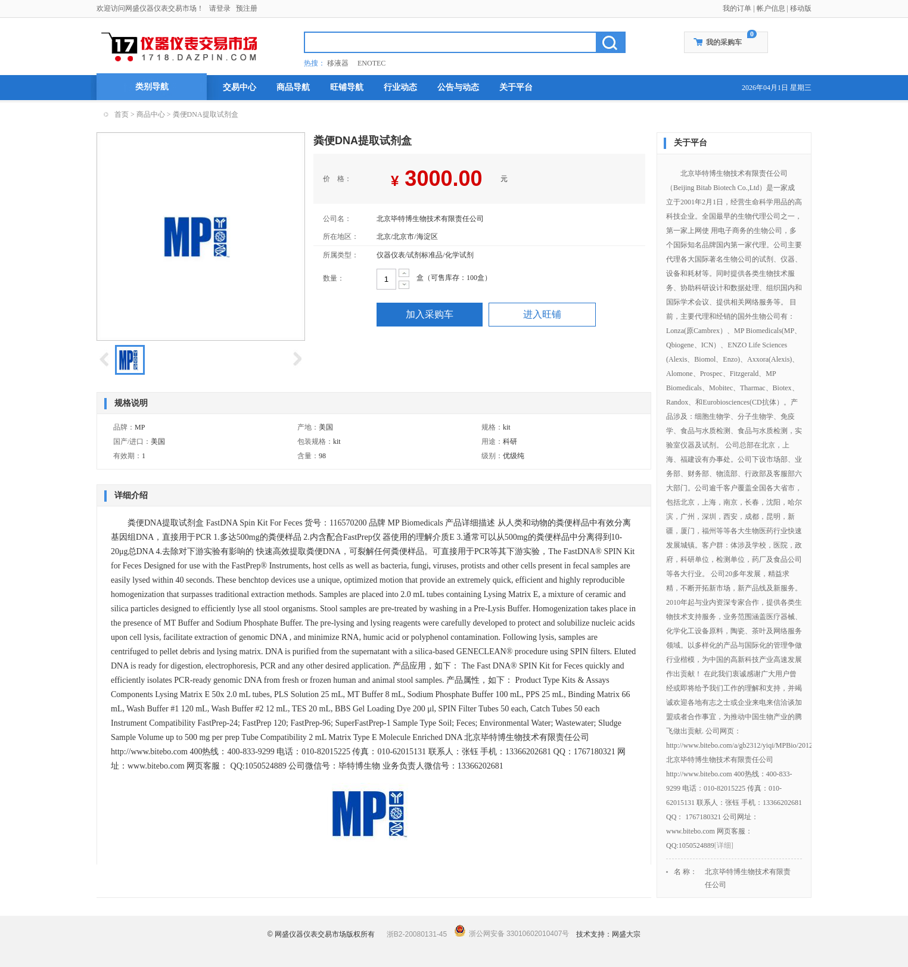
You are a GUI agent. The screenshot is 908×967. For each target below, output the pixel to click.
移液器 (338, 63)
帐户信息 (771, 8)
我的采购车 (724, 42)
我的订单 (737, 8)
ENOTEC (371, 63)
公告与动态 (458, 87)
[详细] (723, 845)
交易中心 (239, 87)
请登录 (220, 8)
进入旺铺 (542, 314)
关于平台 (516, 87)
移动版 (800, 8)
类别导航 (152, 86)
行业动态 (400, 87)
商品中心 (150, 114)
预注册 (246, 8)
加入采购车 (429, 314)
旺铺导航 (346, 87)
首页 (121, 114)
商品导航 (293, 87)
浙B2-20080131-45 (417, 934)
